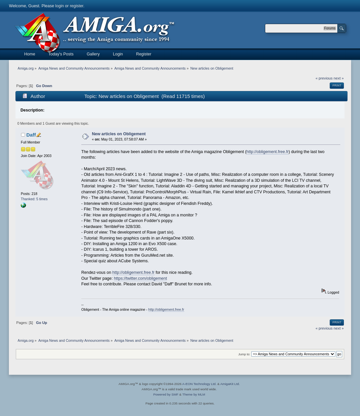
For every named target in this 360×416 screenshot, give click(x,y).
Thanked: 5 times (34, 199)
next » (339, 78)
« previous (324, 78)
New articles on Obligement (119, 134)
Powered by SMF (165, 394)
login (59, 6)
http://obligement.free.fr (267, 151)
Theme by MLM (193, 394)
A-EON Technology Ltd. (199, 384)
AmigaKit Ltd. (230, 384)
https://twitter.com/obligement (140, 278)
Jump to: (244, 354)
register (76, 6)
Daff (31, 135)
